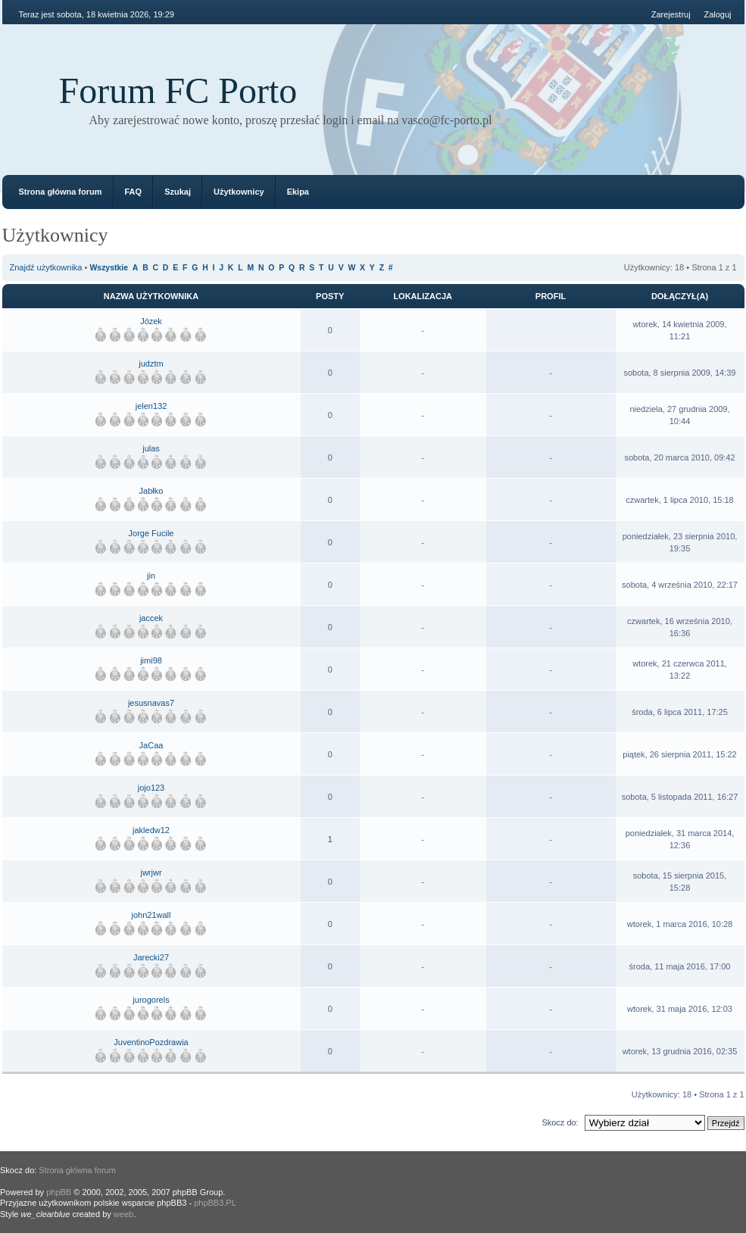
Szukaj (177, 191)
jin (151, 575)
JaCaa (151, 745)
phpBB (58, 1192)
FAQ (133, 191)
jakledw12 (151, 830)
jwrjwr (150, 872)
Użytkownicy (239, 191)
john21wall (151, 914)
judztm (151, 363)
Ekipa (298, 191)
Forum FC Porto (178, 90)
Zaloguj (717, 14)
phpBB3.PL (215, 1202)
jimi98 (151, 660)
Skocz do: (560, 1122)
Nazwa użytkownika (151, 296)
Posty (330, 296)
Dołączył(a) (679, 296)
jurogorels (151, 999)
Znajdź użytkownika (46, 267)
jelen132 (151, 405)
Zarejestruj (671, 14)
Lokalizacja (422, 296)
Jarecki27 (151, 957)
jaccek (151, 618)
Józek (151, 321)
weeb (123, 1214)
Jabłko (151, 490)
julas (151, 448)
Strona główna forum (60, 191)
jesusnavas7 (151, 702)
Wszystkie (108, 268)
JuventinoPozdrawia (151, 1042)
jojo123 (151, 787)
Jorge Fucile (151, 533)
